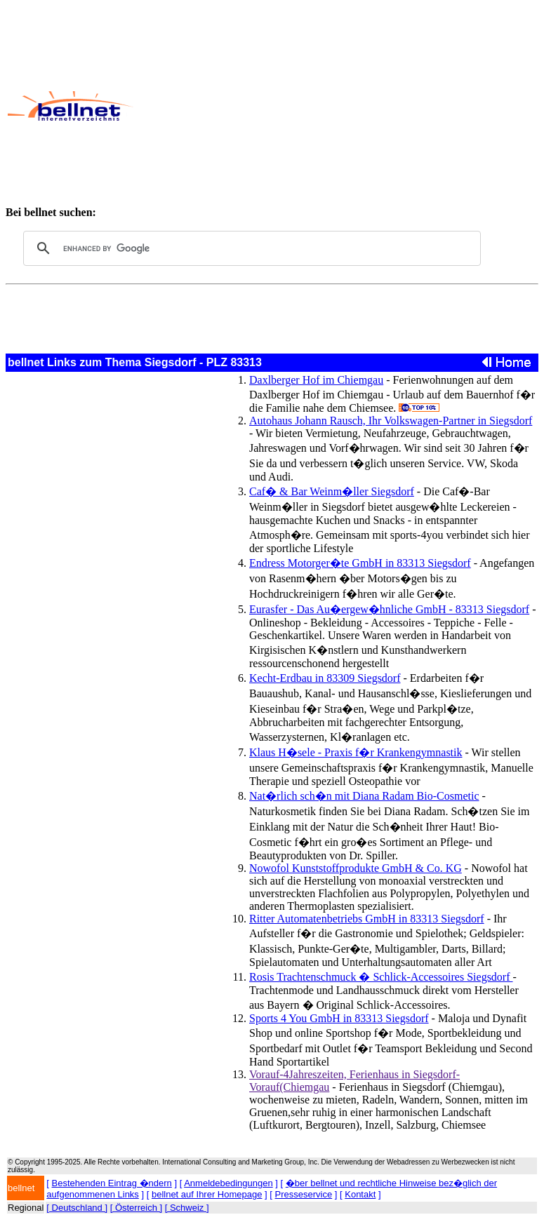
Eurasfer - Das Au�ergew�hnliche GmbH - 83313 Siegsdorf (389, 609)
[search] (250, 248)
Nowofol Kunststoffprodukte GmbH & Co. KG (355, 868)
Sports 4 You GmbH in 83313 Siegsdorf (339, 1018)
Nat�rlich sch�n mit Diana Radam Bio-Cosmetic (364, 796)
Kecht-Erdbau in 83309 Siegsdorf (325, 678)
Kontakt (360, 1194)
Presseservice (304, 1194)
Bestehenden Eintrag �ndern (112, 1183)
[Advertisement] (338, 106)
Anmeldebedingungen (228, 1183)
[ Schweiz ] (187, 1207)
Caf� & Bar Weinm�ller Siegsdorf (331, 491)
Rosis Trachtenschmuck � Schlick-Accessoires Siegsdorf (381, 977)
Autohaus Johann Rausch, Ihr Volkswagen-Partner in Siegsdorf (390, 421)
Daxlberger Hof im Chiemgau (316, 380)
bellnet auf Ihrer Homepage (207, 1194)
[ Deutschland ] (76, 1207)
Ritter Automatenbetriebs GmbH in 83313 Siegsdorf (366, 919)
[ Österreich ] (136, 1207)
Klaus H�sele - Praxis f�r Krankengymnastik (356, 752)
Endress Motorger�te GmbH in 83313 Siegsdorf (360, 563)
